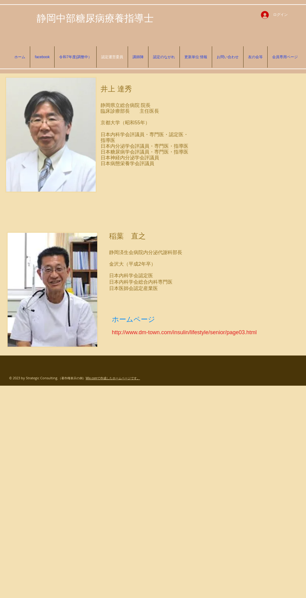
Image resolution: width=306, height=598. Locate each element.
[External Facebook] (248, 131)
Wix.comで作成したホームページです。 (113, 378)
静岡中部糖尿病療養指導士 (95, 17)
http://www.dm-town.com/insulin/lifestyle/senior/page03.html (184, 332)
